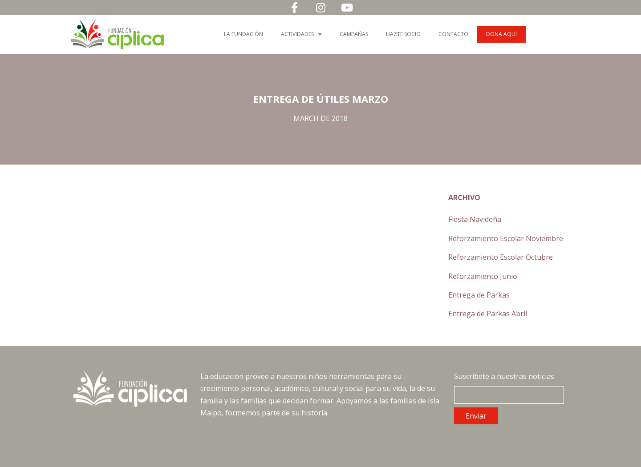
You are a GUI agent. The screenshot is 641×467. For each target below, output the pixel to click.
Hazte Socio (403, 34)
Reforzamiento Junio (482, 276)
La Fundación (243, 34)
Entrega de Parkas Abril (487, 313)
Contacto (453, 34)
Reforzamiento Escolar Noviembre (505, 238)
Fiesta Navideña (474, 219)
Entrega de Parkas (479, 295)
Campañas (354, 34)
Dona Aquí (501, 34)
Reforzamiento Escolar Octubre (500, 257)
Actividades (301, 34)
